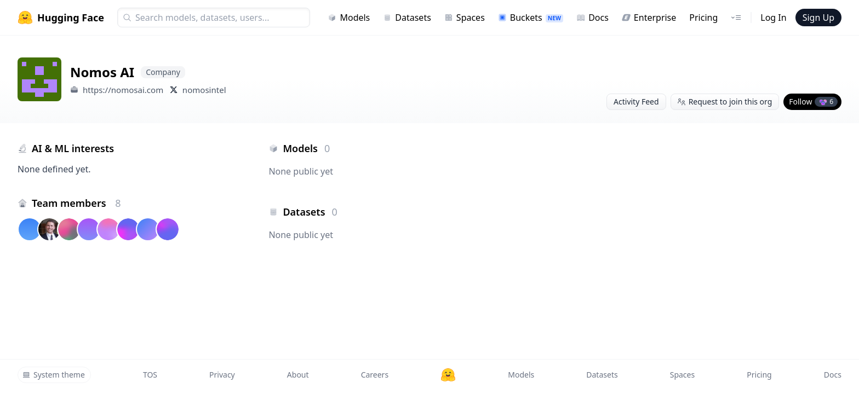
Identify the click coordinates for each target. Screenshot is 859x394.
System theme (53, 374)
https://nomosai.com (123, 89)
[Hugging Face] (448, 375)
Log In (773, 17)
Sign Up (818, 17)
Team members (76, 203)
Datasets (407, 17)
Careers (374, 374)
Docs (592, 17)
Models (349, 17)
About (298, 374)
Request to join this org (725, 101)
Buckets (530, 17)
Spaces (464, 17)
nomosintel (204, 89)
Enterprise (649, 17)
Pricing (703, 17)
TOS (150, 374)
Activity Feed (636, 101)
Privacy (222, 374)
